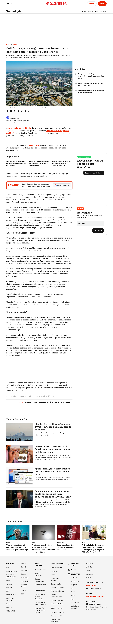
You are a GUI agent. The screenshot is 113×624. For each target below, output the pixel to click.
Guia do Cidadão (40, 570)
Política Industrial (57, 604)
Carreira (9, 584)
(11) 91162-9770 (95, 588)
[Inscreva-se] (98, 230)
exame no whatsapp (84, 157)
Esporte (23, 574)
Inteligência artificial (36, 396)
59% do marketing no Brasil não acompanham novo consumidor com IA (61, 163)
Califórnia (50, 396)
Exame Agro (25, 577)
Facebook (89, 577)
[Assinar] (92, 3)
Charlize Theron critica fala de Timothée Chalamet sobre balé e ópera (16, 163)
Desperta (80, 208)
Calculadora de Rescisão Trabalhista (40, 597)
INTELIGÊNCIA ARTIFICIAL (97, 12)
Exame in (74, 577)
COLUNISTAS (10, 611)
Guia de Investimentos (39, 580)
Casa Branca (33, 145)
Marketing (24, 570)
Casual (23, 567)
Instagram (89, 574)
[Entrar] (102, 3)
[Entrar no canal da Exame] (93, 173)
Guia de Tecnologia (38, 574)
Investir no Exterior (57, 587)
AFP (11, 117)
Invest (8, 604)
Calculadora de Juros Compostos (40, 603)
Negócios (9, 607)
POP (22, 594)
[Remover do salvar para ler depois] (29, 111)
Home (8, 44)
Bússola (53, 575)
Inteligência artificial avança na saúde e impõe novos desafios (91, 91)
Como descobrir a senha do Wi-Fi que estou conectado (91, 84)
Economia (9, 587)
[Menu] (7, 3)
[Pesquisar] (12, 3)
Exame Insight (11, 595)
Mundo (23, 563)
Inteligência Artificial (10, 599)
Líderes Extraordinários (56, 596)
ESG (7, 591)
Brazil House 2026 (57, 568)
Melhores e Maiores (57, 612)
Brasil (8, 580)
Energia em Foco (56, 584)
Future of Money (24, 586)
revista (74, 570)
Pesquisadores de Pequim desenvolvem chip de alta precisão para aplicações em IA (92, 76)
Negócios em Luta (57, 600)
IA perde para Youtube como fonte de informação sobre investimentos (39, 163)
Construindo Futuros (55, 579)
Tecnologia (14, 11)
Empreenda (75, 602)
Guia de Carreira (40, 585)
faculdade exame (75, 564)
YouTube (89, 567)
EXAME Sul (54, 571)
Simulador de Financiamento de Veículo (41, 610)
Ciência (23, 590)
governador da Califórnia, (19, 128)
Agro (72, 599)
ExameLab (82, 12)
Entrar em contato (92, 585)
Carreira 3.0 (75, 581)
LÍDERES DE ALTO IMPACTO (11, 576)
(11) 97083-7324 (95, 604)
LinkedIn (89, 570)
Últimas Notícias (11, 571)
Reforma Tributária (57, 591)
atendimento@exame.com (95, 596)
